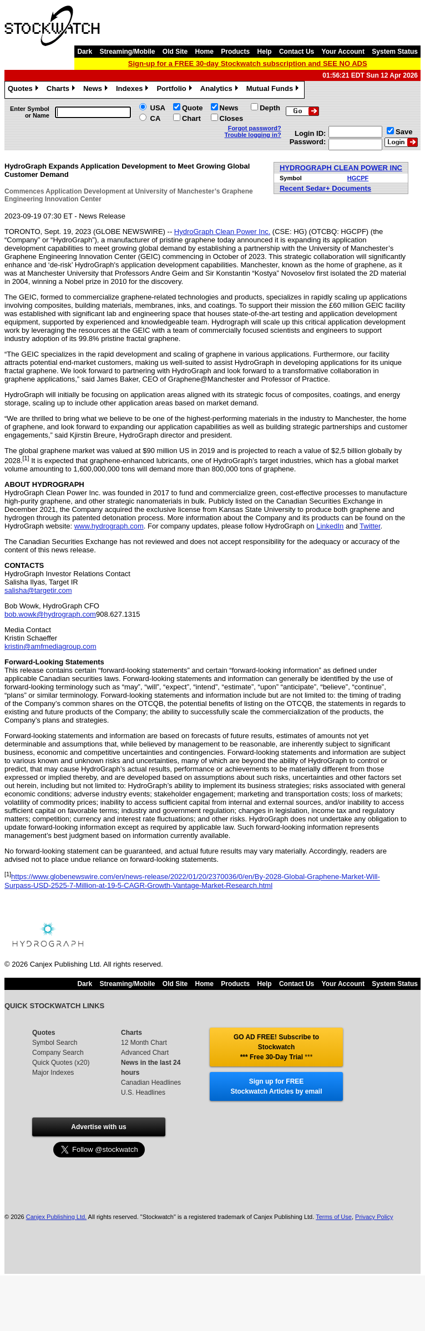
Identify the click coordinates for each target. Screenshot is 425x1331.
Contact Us (296, 51)
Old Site (175, 51)
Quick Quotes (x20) (60, 1062)
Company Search (58, 1052)
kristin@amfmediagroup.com (50, 646)
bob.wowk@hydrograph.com (50, 614)
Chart (191, 118)
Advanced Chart (145, 1052)
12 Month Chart (144, 1042)
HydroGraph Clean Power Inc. (222, 231)
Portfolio (175, 90)
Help (264, 51)
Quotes (24, 90)
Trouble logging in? (253, 134)
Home (204, 51)
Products (235, 51)
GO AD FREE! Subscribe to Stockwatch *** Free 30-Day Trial (276, 1047)
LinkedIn (329, 526)
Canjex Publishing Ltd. (56, 1216)
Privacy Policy (374, 1216)
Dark (84, 51)
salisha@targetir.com (38, 590)
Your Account (343, 51)
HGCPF (358, 178)
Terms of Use (334, 1216)
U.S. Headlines (143, 1092)
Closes (232, 118)
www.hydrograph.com (109, 526)
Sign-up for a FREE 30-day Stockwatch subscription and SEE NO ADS (247, 63)
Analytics (220, 90)
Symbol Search (54, 1042)
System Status (395, 51)
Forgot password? (254, 128)
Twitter (370, 526)
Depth (270, 108)
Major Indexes (53, 1072)
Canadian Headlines (151, 1082)
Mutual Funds (274, 90)
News (96, 90)
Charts (62, 90)
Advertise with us (98, 1127)
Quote (192, 108)
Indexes (133, 90)
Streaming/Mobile (127, 51)
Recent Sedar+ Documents (325, 188)
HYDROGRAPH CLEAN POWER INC (341, 168)
